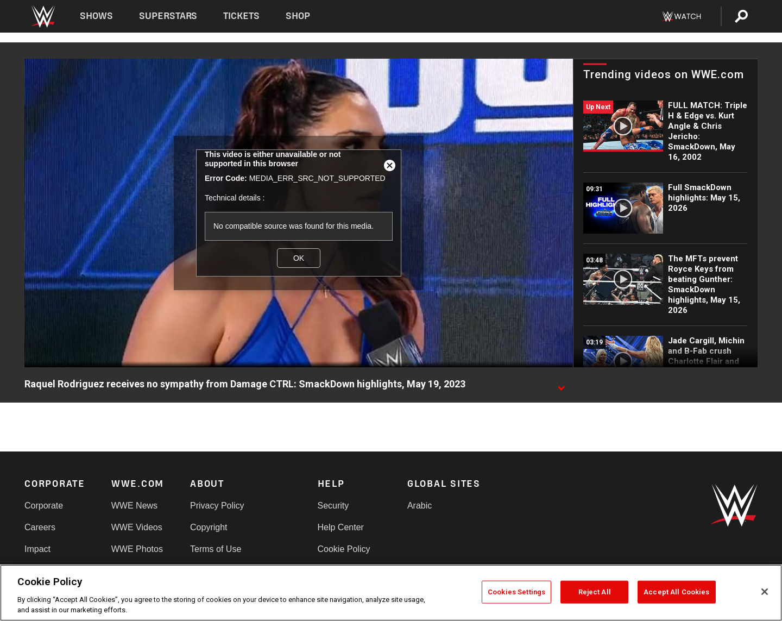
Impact (37, 549)
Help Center (341, 527)
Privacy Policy (217, 505)
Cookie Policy (344, 549)
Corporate (43, 505)
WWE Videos (136, 527)
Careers (39, 527)
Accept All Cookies (676, 592)
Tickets (241, 16)
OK (298, 258)
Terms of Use (215, 549)
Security (333, 505)
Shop (298, 16)
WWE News (134, 505)
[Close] (765, 592)
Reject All (594, 592)
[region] (391, 592)
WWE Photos (137, 549)
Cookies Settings (516, 592)
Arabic (419, 505)
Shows (96, 16)
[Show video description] (561, 385)
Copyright (208, 527)
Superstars (168, 16)
